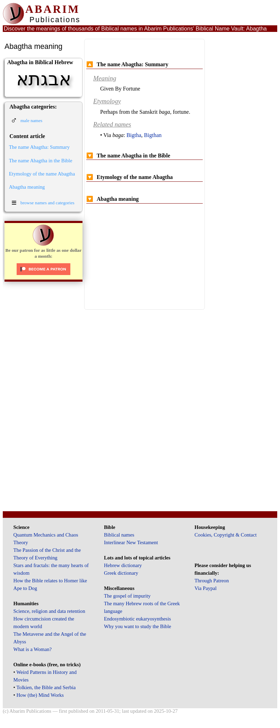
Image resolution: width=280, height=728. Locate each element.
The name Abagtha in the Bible (40, 160)
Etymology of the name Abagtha (42, 174)
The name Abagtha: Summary (39, 147)
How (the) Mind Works (40, 695)
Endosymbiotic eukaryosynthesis (137, 619)
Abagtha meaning (27, 187)
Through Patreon (211, 580)
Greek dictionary (121, 573)
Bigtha (133, 135)
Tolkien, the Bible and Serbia (46, 687)
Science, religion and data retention (49, 611)
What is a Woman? (33, 649)
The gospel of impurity (127, 596)
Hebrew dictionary (123, 565)
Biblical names (119, 535)
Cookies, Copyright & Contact (225, 535)
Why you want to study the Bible (137, 626)
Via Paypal (205, 588)
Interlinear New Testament (131, 542)
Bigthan (153, 135)
